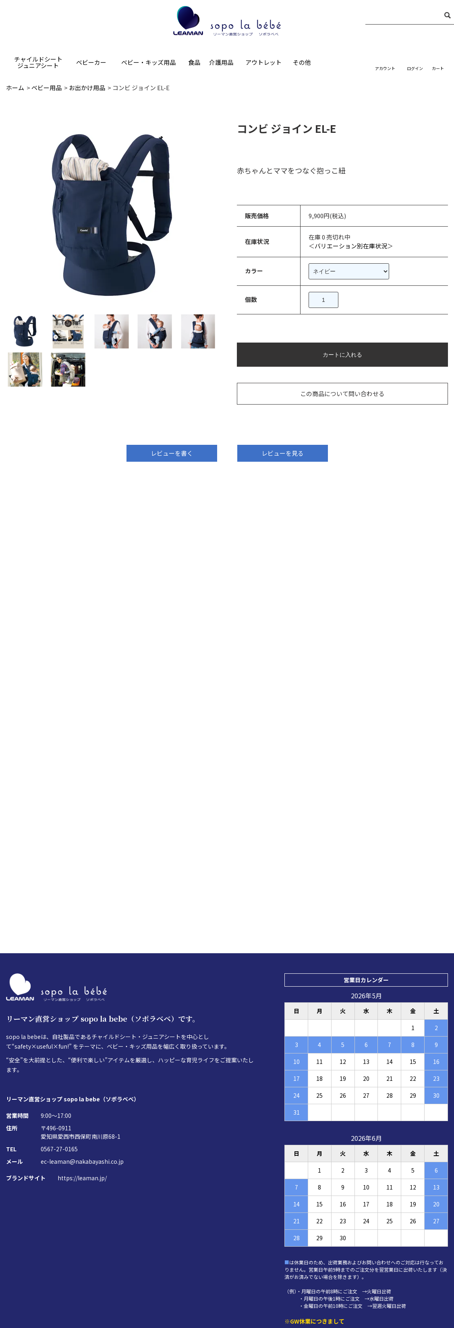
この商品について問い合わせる (351, 393)
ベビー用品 (46, 87)
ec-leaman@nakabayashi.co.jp (82, 1047)
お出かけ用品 (87, 87)
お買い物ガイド (342, 1281)
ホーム (15, 87)
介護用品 (221, 62)
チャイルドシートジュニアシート (38, 62)
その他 (302, 62)
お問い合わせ (140, 1281)
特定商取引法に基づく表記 (204, 1281)
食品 (194, 62)
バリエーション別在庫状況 (362, 246)
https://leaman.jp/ (82, 1064)
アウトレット (263, 62)
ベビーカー (91, 62)
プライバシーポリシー (280, 1281)
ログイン (415, 67)
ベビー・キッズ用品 (148, 62)
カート (438, 67)
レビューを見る (282, 453)
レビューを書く (172, 453)
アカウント (385, 67)
